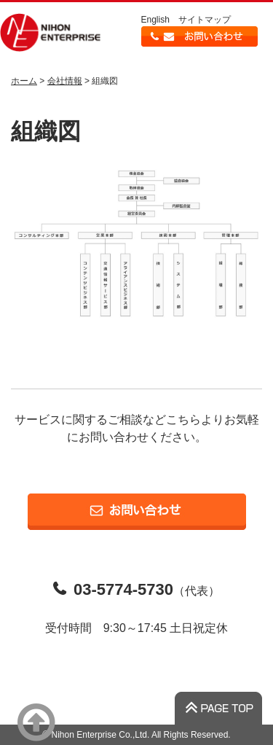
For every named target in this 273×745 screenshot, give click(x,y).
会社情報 (64, 81)
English (155, 20)
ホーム (24, 81)
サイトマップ (204, 20)
